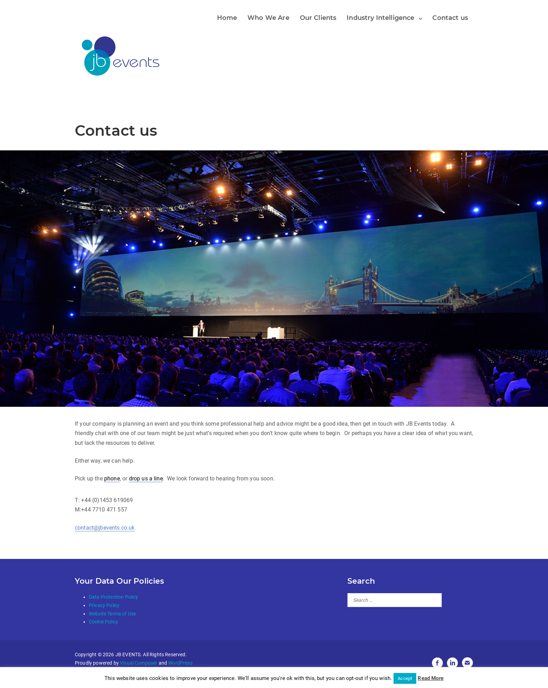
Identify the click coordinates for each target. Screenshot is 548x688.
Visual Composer (138, 663)
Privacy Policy (104, 605)
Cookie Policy (103, 622)
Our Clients (318, 18)
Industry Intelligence (380, 18)
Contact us (450, 18)
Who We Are (268, 18)
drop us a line (146, 478)
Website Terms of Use (112, 613)
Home (227, 18)
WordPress (180, 663)
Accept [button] (405, 678)
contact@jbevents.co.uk (105, 527)
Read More (430, 678)
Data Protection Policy (113, 597)
